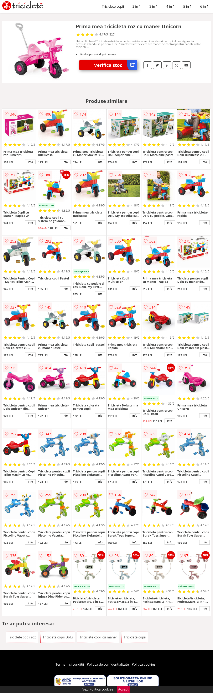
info (30, 162)
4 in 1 (170, 6)
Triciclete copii (113, 6)
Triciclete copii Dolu (58, 637)
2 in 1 (137, 6)
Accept (123, 689)
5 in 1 (187, 6)
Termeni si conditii (70, 664)
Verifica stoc (115, 65)
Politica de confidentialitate (108, 664)
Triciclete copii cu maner (98, 637)
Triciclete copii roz (22, 637)
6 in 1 (204, 6)
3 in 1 (153, 6)
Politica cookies (144, 664)
